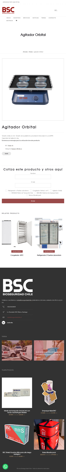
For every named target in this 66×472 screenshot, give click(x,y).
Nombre (33, 176)
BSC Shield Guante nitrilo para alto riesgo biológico (17, 453)
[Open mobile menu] (56, 10)
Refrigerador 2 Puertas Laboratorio (49, 255)
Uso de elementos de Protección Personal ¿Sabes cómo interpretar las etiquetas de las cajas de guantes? (49, 354)
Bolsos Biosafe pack (49, 452)
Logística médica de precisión (12, 357)
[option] (17, 237)
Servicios (26, 18)
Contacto (52, 18)
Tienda (43, 18)
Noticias (36, 18)
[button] (5, 466)
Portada (25, 52)
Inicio (9, 18)
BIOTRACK (10, 20)
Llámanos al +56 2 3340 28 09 (11, 2)
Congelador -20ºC (17, 255)
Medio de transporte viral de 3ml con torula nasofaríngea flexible (17, 412)
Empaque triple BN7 (49, 411)
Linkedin (10, 322)
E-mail (33, 184)
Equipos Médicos (16, 149)
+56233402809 (11, 307)
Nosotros (16, 18)
